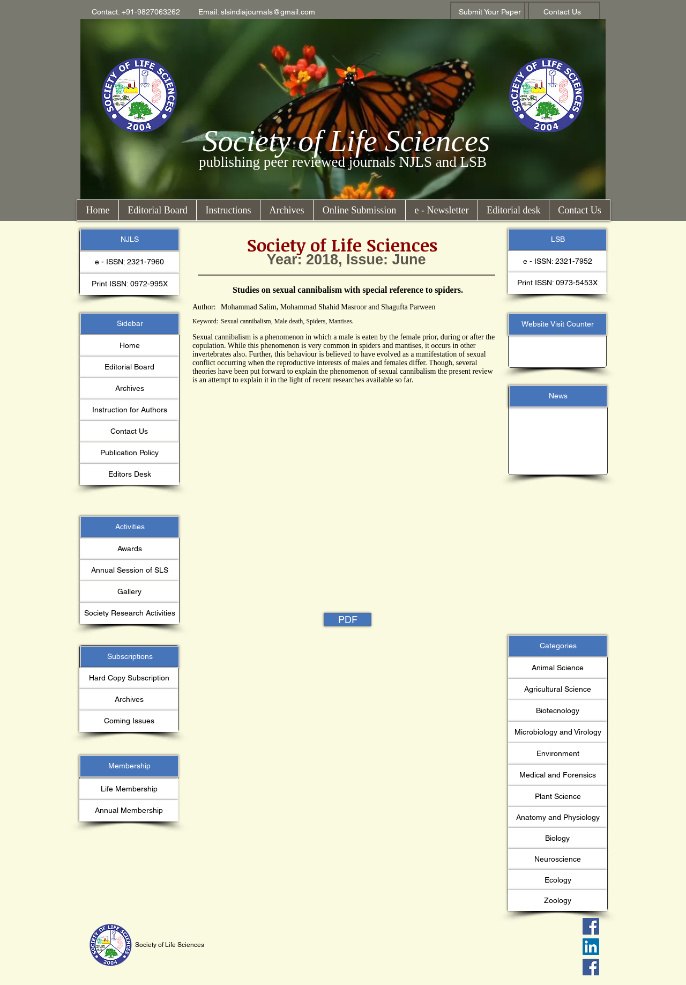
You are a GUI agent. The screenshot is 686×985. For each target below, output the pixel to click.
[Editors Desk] (129, 474)
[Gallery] (129, 592)
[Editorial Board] (129, 367)
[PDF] (347, 619)
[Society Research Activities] (129, 613)
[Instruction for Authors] (129, 410)
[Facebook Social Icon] (591, 926)
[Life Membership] (128, 789)
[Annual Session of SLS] (129, 570)
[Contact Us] (562, 12)
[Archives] (129, 388)
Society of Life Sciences (346, 141)
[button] (135, 12)
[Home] (129, 346)
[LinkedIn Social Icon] (591, 946)
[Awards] (129, 549)
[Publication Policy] (129, 453)
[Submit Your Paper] (489, 12)
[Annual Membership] (128, 810)
